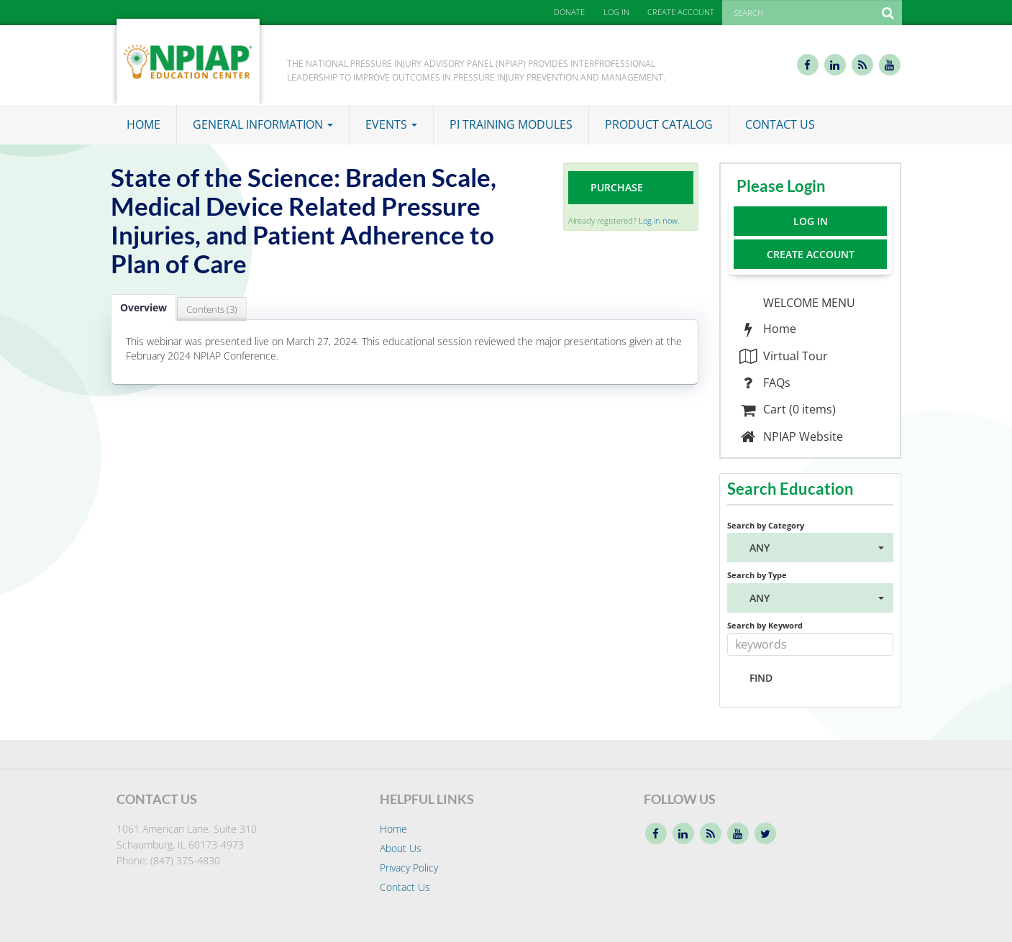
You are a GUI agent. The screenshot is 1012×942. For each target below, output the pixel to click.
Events (391, 124)
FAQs (764, 382)
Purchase (617, 187)
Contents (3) (211, 309)
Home (143, 124)
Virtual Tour (783, 356)
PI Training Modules (511, 124)
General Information (263, 124)
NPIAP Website (791, 436)
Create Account (810, 254)
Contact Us (780, 124)
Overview (143, 307)
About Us (400, 848)
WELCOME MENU (807, 303)
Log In (810, 221)
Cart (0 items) (787, 409)
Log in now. (659, 220)
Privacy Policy (409, 867)
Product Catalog (659, 124)
